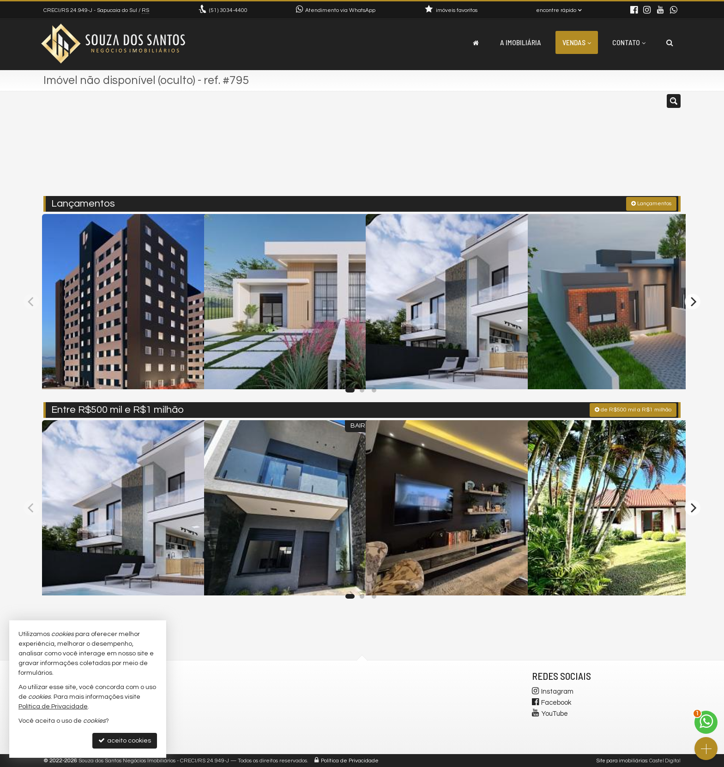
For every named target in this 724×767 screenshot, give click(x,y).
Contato (629, 42)
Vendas (576, 42)
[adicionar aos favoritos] (187, 372)
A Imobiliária (520, 42)
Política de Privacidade (350, 760)
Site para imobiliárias (622, 759)
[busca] (669, 42)
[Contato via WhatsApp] (706, 722)
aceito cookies (124, 740)
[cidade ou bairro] (464, 147)
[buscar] (550, 147)
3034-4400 (228, 10)
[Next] (692, 301)
